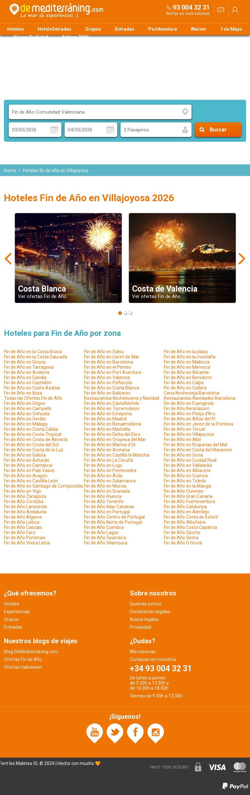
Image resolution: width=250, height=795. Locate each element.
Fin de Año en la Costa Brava (33, 351)
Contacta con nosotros (153, 659)
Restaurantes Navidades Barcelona (199, 398)
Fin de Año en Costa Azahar (32, 387)
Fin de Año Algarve (23, 517)
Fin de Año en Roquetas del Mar (196, 444)
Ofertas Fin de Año (23, 659)
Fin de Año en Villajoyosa (189, 434)
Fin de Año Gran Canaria (188, 496)
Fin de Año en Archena (107, 449)
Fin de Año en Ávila (103, 475)
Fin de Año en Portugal (107, 511)
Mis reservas (143, 651)
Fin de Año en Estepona (108, 413)
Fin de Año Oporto (182, 532)
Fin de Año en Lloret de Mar (111, 356)
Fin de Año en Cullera (185, 387)
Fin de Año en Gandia (25, 377)
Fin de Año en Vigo (22, 491)
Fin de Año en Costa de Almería (36, 439)
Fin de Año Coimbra (104, 527)
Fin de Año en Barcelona (108, 362)
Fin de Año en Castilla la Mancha (116, 455)
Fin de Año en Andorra (26, 372)
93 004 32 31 (191, 7)
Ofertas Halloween (23, 667)
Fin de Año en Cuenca (186, 475)
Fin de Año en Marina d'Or (110, 444)
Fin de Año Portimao (24, 537)
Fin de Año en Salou (104, 351)
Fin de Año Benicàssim (187, 408)
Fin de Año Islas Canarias (109, 506)
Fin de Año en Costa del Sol (31, 444)
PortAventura (162, 29)
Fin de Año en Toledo (185, 480)
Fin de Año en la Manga (187, 486)
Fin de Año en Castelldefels (111, 403)
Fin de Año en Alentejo (186, 511)
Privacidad (140, 627)
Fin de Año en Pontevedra (110, 470)
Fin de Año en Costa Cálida (31, 429)
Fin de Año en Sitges (24, 403)
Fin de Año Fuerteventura (189, 501)
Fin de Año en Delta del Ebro (112, 434)
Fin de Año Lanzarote (25, 506)
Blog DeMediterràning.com (31, 651)
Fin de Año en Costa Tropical (32, 434)
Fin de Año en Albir (183, 439)
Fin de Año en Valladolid (188, 465)
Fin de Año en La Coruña (108, 460)
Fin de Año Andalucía (25, 511)
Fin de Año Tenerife (104, 501)
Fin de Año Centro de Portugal (114, 517)
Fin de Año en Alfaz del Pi (189, 418)
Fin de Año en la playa (186, 351)
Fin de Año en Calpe (184, 382)
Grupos (93, 29)
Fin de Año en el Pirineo (107, 367)
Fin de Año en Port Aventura (112, 372)
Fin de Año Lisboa (21, 522)
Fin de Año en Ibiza (23, 393)
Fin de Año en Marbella (107, 429)
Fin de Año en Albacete (187, 470)
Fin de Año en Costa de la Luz (33, 449)
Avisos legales (144, 619)
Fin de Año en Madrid (105, 418)
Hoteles (15, 29)
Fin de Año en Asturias (26, 460)
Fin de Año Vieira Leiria (27, 542)
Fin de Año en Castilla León (31, 480)
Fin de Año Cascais (23, 527)
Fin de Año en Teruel (184, 429)
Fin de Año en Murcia (105, 486)
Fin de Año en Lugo (103, 465)
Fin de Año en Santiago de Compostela (43, 486)
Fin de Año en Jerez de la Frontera (198, 424)
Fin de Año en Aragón (25, 475)
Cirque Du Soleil (31, 37)
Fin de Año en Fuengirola (189, 403)
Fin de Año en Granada (107, 491)
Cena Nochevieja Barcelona (191, 393)
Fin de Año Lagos (101, 532)
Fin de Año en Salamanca (110, 480)
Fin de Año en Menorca (187, 367)
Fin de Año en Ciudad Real (190, 460)
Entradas (124, 29)
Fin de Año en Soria (183, 455)
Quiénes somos (145, 603)
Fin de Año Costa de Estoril (191, 517)
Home (10, 170)
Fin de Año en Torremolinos (112, 408)
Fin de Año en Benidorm (188, 377)
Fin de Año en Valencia (107, 377)
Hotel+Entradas (54, 29)
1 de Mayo (231, 29)
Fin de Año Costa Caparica (190, 527)
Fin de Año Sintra (181, 537)
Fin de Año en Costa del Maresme (198, 449)
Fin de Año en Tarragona (29, 367)
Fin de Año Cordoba (24, 501)
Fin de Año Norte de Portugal (113, 522)
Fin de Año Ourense (183, 491)
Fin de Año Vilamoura (105, 542)
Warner (198, 29)
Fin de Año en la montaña (189, 356)
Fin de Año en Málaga (25, 424)
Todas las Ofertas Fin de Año (33, 398)
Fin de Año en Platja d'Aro (189, 413)
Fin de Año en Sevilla (25, 418)
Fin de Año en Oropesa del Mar (115, 439)
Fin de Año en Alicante (186, 372)
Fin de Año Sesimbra (105, 537)
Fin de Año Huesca (102, 496)
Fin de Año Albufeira (184, 522)
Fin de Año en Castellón (27, 382)
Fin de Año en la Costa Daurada (35, 356)
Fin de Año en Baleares (107, 393)
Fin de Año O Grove (183, 542)
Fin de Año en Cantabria (28, 465)
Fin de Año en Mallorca (187, 362)
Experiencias (17, 611)
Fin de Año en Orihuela (26, 413)
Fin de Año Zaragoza (25, 496)
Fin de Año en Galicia (25, 455)
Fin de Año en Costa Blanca (111, 387)
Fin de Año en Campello (28, 408)
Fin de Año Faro (19, 532)
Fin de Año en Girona (25, 362)
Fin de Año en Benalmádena (112, 424)
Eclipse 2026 (75, 37)
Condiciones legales (150, 611)
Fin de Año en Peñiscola (108, 382)
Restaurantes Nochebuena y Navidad (121, 398)
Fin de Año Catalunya (185, 506)
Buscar (218, 130)
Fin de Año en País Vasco (29, 470)
